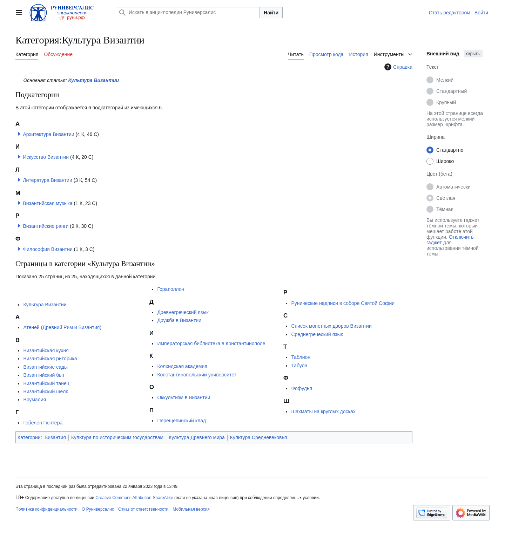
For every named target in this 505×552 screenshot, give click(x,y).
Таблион (300, 357)
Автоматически (453, 187)
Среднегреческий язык (317, 334)
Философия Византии (47, 249)
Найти (271, 12)
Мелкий (444, 80)
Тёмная (444, 209)
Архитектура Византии (48, 134)
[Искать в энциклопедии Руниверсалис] (188, 12)
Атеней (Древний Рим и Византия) (62, 327)
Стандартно (449, 150)
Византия (55, 437)
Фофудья (301, 388)
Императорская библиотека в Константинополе (211, 343)
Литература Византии (47, 180)
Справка (397, 66)
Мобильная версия (191, 509)
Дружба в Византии (179, 320)
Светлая (445, 198)
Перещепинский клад (181, 420)
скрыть (473, 53)
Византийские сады (45, 367)
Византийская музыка (47, 203)
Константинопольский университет (196, 374)
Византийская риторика (50, 358)
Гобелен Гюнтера (42, 422)
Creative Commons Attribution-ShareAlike (134, 497)
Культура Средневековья (258, 437)
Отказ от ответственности (143, 509)
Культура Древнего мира (197, 437)
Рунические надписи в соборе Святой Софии (343, 303)
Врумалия (34, 399)
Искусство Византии (46, 157)
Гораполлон (170, 289)
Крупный (446, 102)
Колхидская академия (182, 366)
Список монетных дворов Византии (331, 326)
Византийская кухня (45, 350)
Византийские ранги (45, 226)
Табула (299, 365)
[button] (19, 133)
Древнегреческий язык (182, 312)
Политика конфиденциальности (46, 509)
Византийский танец (46, 383)
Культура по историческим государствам (117, 437)
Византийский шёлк (45, 391)
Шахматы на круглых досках (323, 411)
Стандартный (451, 91)
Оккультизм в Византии (183, 397)
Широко (445, 161)
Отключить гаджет (449, 239)
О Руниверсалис (98, 509)
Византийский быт (44, 375)
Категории (29, 437)
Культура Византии (93, 80)
